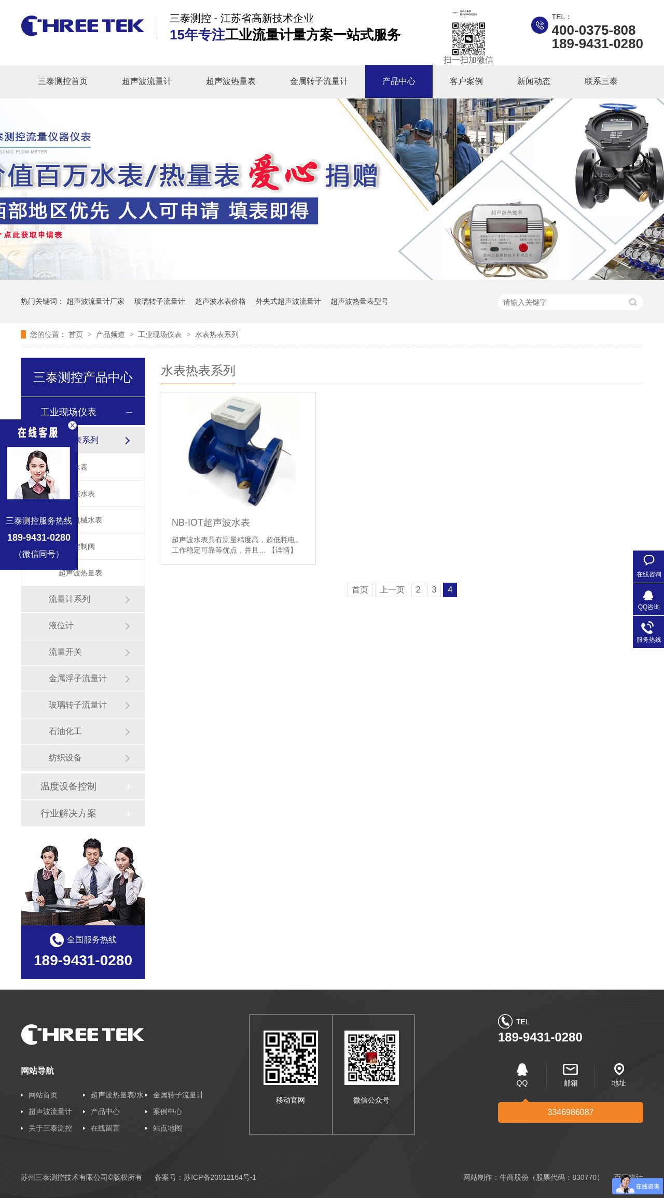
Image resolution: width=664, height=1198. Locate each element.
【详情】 (282, 550)
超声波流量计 (147, 81)
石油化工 (65, 731)
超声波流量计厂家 (95, 301)
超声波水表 (77, 493)
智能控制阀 (77, 546)
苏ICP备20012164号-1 (220, 1177)
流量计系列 (69, 599)
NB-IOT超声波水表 (211, 522)
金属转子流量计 (319, 81)
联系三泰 (601, 81)
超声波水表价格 (220, 301)
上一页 (392, 589)
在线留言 (105, 1128)
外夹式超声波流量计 (288, 301)
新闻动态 (533, 81)
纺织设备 (65, 757)
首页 (76, 334)
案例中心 (167, 1111)
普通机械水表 (80, 520)
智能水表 (73, 467)
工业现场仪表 (161, 334)
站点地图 (167, 1128)
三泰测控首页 (63, 81)
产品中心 (399, 81)
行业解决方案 (68, 813)
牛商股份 (514, 1177)
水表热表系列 (217, 334)
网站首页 (43, 1095)
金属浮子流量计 (78, 678)
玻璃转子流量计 (159, 301)
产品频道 (111, 334)
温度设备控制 (68, 786)
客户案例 (466, 81)
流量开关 (65, 651)
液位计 (61, 625)
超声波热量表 (231, 81)
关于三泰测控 (50, 1128)
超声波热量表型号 (359, 301)
